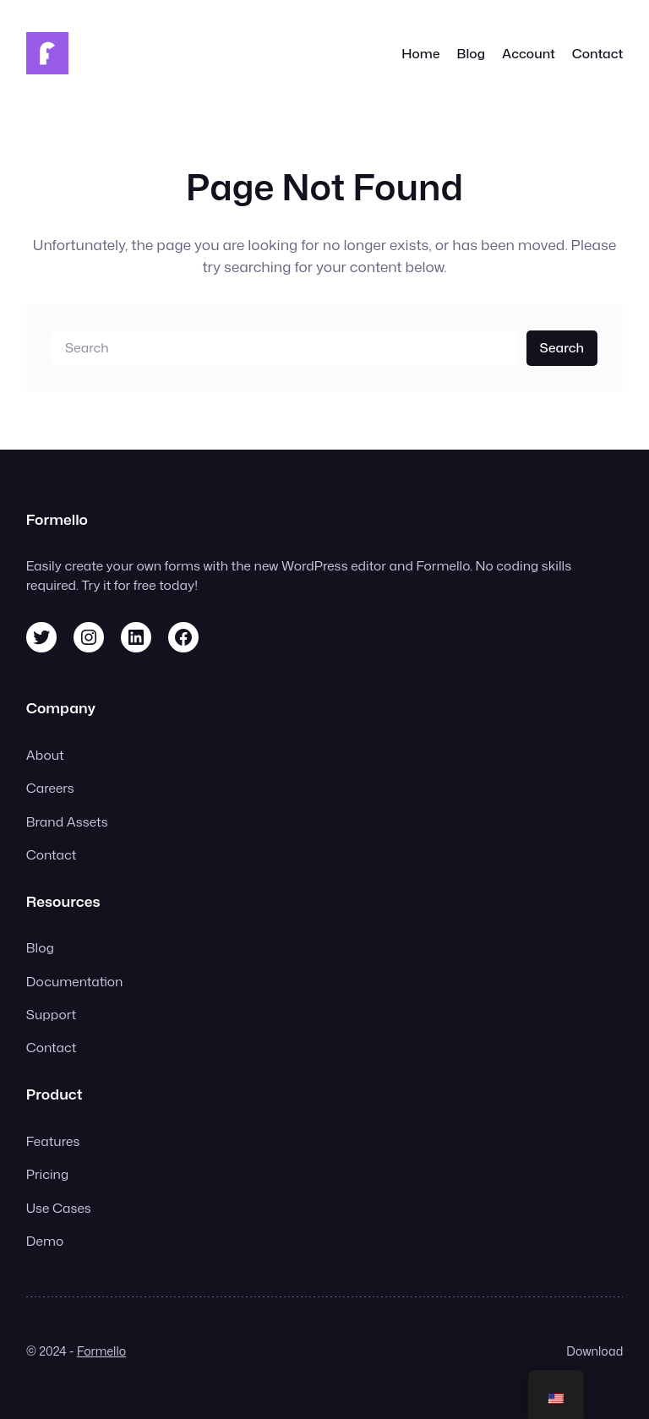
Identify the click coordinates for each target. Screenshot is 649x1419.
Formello (101, 1351)
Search (562, 347)
